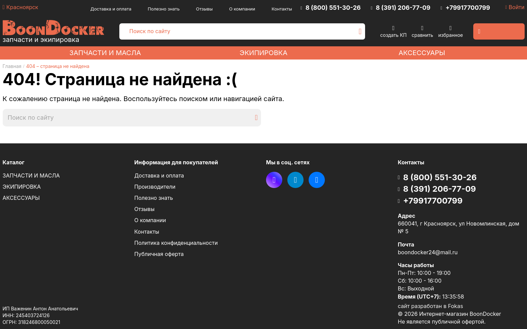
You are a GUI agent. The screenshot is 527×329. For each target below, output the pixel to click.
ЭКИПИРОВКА (263, 53)
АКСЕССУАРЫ (422, 53)
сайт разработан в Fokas (430, 306)
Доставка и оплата (110, 8)
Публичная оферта (159, 254)
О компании (242, 8)
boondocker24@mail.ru (428, 252)
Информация (176, 162)
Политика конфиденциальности (176, 242)
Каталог (14, 162)
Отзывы (204, 8)
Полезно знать (163, 8)
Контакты (281, 8)
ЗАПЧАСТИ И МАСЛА (105, 53)
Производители (154, 186)
